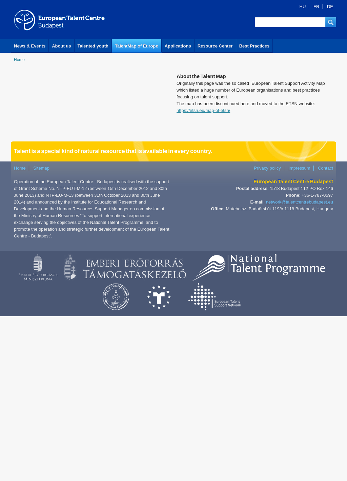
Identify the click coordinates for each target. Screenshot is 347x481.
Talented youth (93, 46)
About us (61, 46)
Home (19, 59)
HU (303, 6)
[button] (330, 22)
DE (330, 6)
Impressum (299, 168)
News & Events (29, 46)
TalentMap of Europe (136, 46)
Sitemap (41, 168)
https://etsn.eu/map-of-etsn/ (203, 110)
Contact (325, 168)
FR (316, 6)
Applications (178, 46)
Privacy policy (267, 168)
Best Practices (254, 46)
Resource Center (215, 46)
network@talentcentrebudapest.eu (299, 202)
